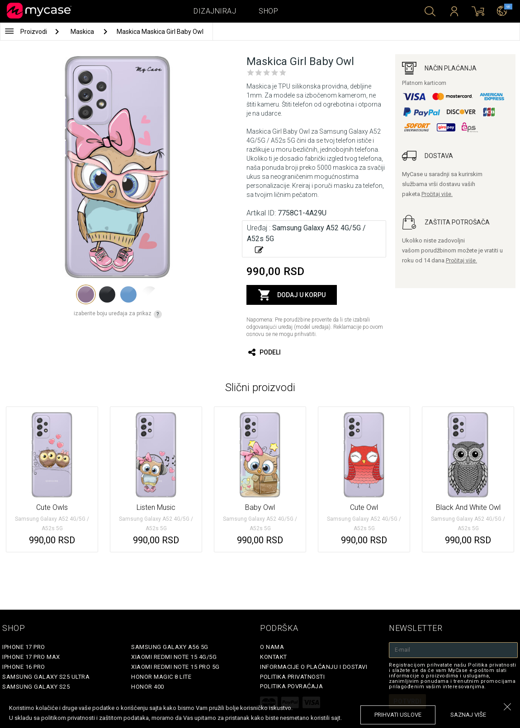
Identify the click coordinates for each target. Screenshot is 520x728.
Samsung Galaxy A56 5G (169, 647)
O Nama (272, 647)
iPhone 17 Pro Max (31, 656)
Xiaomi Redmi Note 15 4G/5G (174, 656)
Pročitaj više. (437, 194)
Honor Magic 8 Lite (161, 676)
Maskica (83, 31)
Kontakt (273, 656)
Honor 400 (147, 686)
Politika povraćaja (291, 686)
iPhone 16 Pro (23, 666)
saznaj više (468, 714)
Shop (268, 11)
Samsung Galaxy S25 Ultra (46, 676)
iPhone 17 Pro (23, 647)
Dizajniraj (215, 11)
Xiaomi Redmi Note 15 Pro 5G (175, 666)
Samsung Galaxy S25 (36, 686)
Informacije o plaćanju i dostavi (313, 666)
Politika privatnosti (292, 676)
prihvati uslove (397, 714)
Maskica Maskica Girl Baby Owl (160, 31)
